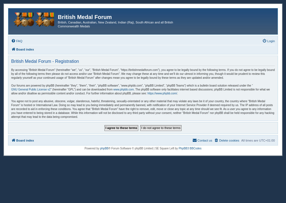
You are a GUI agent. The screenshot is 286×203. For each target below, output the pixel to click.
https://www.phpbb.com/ (162, 93)
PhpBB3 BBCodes (190, 148)
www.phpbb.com (123, 89)
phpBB (104, 148)
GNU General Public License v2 (31, 89)
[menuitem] (16, 41)
